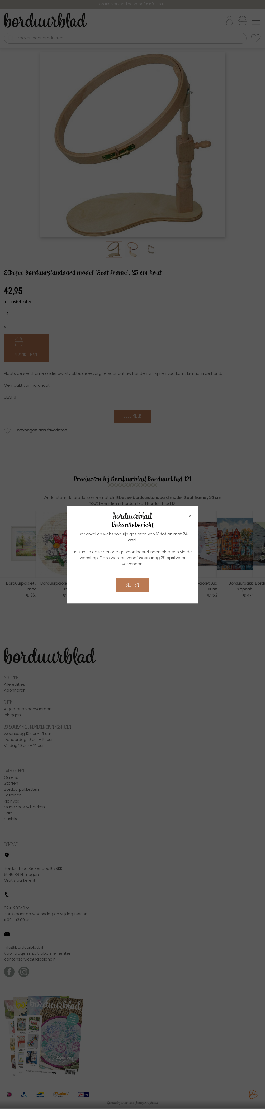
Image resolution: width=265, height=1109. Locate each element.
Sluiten (132, 585)
